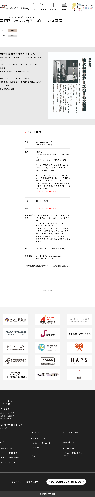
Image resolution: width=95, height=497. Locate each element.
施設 (64, 9)
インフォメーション (71, 432)
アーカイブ (37, 448)
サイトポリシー (6, 428)
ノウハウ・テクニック (42, 443)
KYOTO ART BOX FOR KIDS (65, 482)
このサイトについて (72, 448)
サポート (42, 9)
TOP (1, 17)
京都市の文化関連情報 (10, 458)
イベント (32, 9)
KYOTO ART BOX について (11, 425)
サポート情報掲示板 (9, 453)
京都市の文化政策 (8, 462)
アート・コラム (39, 438)
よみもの (53, 9)
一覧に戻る (47, 290)
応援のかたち (6, 448)
